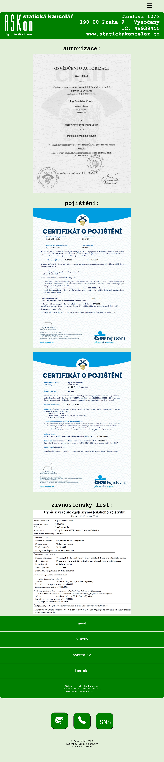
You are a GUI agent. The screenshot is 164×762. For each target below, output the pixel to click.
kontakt (82, 673)
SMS (105, 729)
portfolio (82, 657)
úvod (82, 624)
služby (82, 640)
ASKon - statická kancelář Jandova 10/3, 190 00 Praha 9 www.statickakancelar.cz (82, 692)
